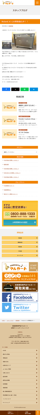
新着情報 (11, 26)
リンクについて (7, 399)
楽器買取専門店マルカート (20, 326)
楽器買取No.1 (7, 190)
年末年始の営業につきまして (11, 160)
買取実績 (5, 387)
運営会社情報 (6, 380)
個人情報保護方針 (7, 391)
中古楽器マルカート (9, 185)
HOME (3, 320)
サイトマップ (6, 402)
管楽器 (20, 246)
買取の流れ (6, 361)
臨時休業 (6, 164)
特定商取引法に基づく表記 (9, 395)
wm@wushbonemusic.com (21, 343)
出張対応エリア (7, 365)
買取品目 (5, 358)
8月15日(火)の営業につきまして (12, 173)
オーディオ (20, 255)
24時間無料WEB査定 (20, 222)
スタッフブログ (10, 320)
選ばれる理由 (6, 354)
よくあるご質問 (7, 369)
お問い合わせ (6, 373)
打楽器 (20, 251)
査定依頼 (5, 376)
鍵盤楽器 (20, 242)
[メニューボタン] (37, 2)
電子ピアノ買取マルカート (11, 194)
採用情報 (5, 384)
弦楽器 (20, 238)
